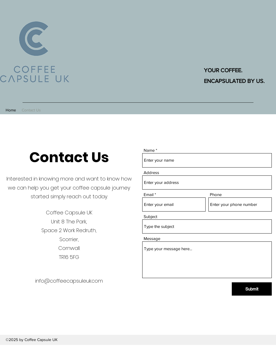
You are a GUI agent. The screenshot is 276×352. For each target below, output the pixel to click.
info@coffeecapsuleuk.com (69, 280)
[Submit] (252, 289)
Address (151, 172)
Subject (150, 216)
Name (149, 150)
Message (152, 238)
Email (148, 194)
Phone (216, 194)
